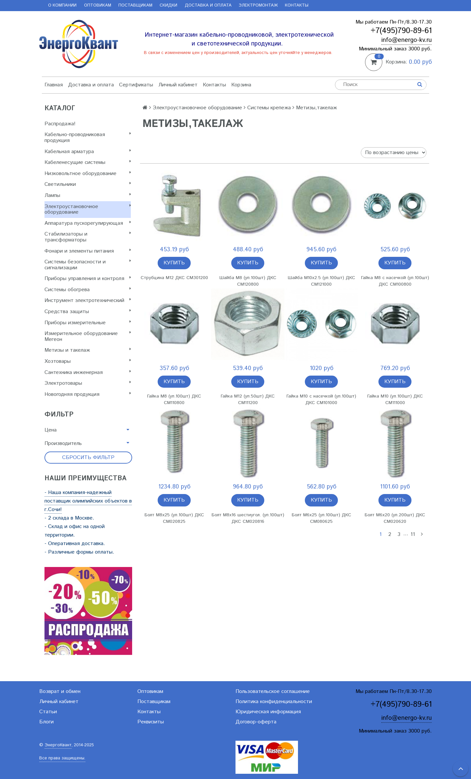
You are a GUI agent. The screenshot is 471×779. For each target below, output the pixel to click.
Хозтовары (87, 361)
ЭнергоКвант (58, 745)
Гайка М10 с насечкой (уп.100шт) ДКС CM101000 (321, 399)
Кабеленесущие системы (87, 162)
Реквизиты (150, 722)
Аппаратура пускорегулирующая (87, 223)
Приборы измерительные (87, 323)
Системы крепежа (269, 108)
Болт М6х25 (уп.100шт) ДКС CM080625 (321, 518)
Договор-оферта (256, 722)
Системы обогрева (87, 289)
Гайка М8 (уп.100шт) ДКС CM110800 (174, 399)
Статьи (48, 712)
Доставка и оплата (208, 5)
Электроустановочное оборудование (87, 209)
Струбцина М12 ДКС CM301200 (174, 277)
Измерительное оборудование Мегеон (87, 336)
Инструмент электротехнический (87, 300)
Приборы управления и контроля (87, 278)
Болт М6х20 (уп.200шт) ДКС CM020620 (395, 518)
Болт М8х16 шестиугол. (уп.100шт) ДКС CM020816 (248, 518)
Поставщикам (135, 5)
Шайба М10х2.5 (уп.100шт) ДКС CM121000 (321, 281)
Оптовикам (97, 5)
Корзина (241, 85)
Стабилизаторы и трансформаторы (87, 237)
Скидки (168, 5)
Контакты (296, 5)
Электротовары (87, 383)
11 (412, 534)
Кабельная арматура (87, 151)
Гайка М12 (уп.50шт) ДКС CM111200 (248, 399)
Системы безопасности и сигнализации (87, 265)
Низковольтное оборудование (87, 173)
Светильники (87, 184)
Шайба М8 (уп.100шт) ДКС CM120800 (247, 281)
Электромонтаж (258, 5)
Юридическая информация (268, 712)
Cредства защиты (87, 311)
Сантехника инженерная (87, 372)
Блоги (46, 722)
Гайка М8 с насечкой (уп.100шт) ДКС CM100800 (395, 281)
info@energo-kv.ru (406, 40)
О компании (62, 5)
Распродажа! (60, 124)
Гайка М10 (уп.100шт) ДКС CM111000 (395, 399)
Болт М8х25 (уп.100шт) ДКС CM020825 (174, 518)
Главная (53, 85)
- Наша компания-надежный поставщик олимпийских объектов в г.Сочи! (88, 501)
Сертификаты (136, 85)
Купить (174, 263)
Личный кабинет (178, 85)
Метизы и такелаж (87, 350)
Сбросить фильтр (88, 457)
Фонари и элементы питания (87, 251)
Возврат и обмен (59, 691)
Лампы (87, 195)
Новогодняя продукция (87, 394)
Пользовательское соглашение (273, 691)
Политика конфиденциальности (274, 701)
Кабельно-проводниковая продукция (87, 137)
